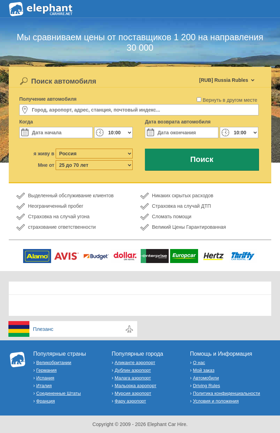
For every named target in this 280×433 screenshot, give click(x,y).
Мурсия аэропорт (132, 393)
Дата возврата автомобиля (178, 122)
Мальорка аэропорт (135, 385)
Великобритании (53, 362)
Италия (44, 385)
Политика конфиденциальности (226, 393)
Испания (45, 378)
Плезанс (43, 329)
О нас (199, 362)
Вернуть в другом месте (230, 100)
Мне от (46, 165)
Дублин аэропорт (132, 370)
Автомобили (206, 378)
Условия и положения (216, 401)
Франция (45, 401)
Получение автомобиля (48, 99)
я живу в (44, 153)
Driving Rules (206, 385)
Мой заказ (203, 370)
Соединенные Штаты (58, 393)
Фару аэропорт (130, 401)
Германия (46, 370)
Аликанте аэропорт (134, 362)
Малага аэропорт (132, 378)
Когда (26, 122)
